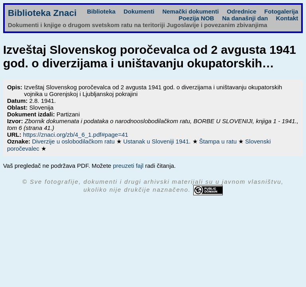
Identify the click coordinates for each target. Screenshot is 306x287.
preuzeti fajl (128, 165)
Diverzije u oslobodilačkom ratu (74, 141)
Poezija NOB (196, 18)
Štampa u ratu (218, 141)
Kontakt (287, 18)
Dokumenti (139, 11)
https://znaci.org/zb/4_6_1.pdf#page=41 (75, 134)
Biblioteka (101, 11)
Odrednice (241, 11)
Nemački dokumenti (190, 11)
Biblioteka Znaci (42, 13)
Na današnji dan (245, 18)
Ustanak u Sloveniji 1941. (157, 141)
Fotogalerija (281, 11)
